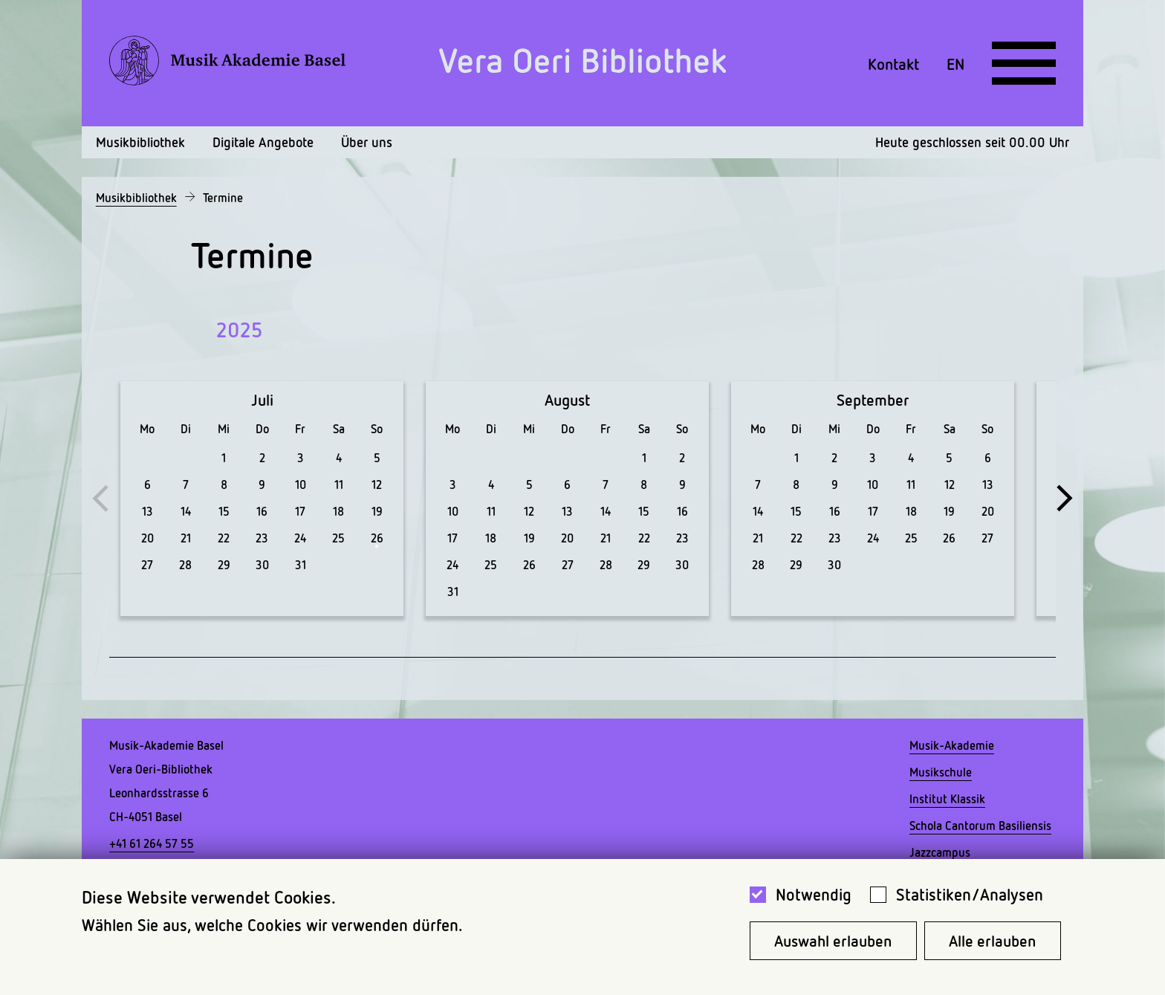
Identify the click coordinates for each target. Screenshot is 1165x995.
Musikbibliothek (140, 142)
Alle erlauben (992, 940)
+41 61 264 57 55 (151, 843)
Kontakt (893, 63)
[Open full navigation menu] (1024, 63)
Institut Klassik (947, 798)
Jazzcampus (939, 852)
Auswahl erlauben (833, 940)
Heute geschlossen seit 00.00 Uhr (972, 142)
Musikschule (940, 772)
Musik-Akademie (951, 745)
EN (955, 63)
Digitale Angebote (263, 142)
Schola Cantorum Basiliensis (980, 825)
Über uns (366, 142)
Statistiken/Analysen (969, 894)
